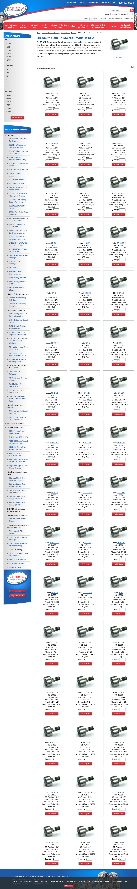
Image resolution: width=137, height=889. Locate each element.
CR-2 (121, 593)
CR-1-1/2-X (87, 393)
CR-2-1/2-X (87, 692)
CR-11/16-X (121, 243)
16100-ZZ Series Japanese (15, 175)
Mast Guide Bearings (16, 563)
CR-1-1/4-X (54, 443)
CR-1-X (121, 343)
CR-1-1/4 (121, 393)
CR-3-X (121, 742)
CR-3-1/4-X (87, 792)
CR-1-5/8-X (54, 543)
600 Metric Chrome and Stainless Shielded (17, 146)
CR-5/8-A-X (121, 193)
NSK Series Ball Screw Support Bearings (17, 418)
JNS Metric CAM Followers (15, 373)
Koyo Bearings (23, 26)
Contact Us (128, 19)
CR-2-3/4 (121, 692)
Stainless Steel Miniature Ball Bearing (18, 140)
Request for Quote (115, 19)
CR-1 (88, 343)
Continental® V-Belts (33, 26)
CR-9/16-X (121, 143)
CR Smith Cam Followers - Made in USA (18, 367)
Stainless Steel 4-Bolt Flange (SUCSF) (17, 504)
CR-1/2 (87, 93)
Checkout (112, 3)
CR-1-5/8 (121, 493)
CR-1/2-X (54, 143)
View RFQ (81, 3)
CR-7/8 (121, 293)
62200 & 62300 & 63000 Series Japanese (18, 189)
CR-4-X (121, 842)
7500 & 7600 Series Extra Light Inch (18, 213)
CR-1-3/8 (54, 493)
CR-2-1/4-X (121, 643)
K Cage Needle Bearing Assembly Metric (17, 361)
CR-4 (88, 842)
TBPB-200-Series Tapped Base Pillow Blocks (18, 442)
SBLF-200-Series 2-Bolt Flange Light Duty (17, 448)
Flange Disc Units (15, 567)
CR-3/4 (54, 293)
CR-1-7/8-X (87, 593)
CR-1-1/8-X (121, 443)
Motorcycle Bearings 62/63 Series (18, 165)
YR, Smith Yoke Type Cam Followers (18, 379)
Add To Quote (52, 114)
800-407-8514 (126, 2)
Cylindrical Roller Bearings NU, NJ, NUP (18, 250)
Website (123, 14)
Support (103, 19)
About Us (94, 19)
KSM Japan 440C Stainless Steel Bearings (18, 159)
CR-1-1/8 (87, 443)
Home (86, 19)
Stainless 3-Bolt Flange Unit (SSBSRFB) (17, 491)
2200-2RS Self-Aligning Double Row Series (17, 201)
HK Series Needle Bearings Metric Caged (17, 354)
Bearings (10, 135)
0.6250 (8, 50)
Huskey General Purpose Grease (18, 520)
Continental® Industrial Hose (125, 26)
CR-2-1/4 (87, 643)
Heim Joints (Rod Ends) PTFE (17, 283)
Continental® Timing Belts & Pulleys (58, 26)
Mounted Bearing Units (15, 427)
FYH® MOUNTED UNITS (18, 437)
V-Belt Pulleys (44, 26)
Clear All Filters (17, 118)
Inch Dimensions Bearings (18, 170)
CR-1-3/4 (87, 543)
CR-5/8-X (54, 243)
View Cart (103, 3)
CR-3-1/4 (54, 792)
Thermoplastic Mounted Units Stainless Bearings (18, 526)
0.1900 (8, 95)
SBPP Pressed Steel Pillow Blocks (16, 432)
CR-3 (88, 742)
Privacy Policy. (70, 881)
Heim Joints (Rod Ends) (17, 278)
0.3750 (8, 102)
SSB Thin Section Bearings (15, 263)
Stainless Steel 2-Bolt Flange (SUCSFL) (17, 485)
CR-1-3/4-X (121, 543)
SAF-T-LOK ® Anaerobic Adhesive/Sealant (16, 510)
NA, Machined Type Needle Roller (16, 385)
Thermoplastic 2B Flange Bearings (18, 538)
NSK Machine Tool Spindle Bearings (18, 412)
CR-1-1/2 (54, 393)
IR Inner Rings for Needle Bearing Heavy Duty (18, 315)
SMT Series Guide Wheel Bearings (18, 257)
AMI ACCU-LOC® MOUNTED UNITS (16, 454)
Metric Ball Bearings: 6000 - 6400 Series (18, 152)
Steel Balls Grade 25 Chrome (16, 289)
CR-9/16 (87, 143)
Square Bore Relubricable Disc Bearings (18, 555)
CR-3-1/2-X (121, 792)
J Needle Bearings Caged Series (18, 321)
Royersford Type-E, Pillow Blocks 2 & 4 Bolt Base (18, 461)
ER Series (13, 268)
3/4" (7, 82)
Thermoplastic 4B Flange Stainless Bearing (18, 545)
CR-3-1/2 (54, 842)
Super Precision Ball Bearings (14, 406)
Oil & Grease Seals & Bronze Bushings (98, 26)
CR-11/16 (87, 243)
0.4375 (8, 105)
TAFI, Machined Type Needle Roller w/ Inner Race (17, 399)
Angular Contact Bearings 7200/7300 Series (18, 219)
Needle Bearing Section (68, 33)
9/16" (7, 73)
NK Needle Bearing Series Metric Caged (18, 348)
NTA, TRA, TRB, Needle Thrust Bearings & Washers (18, 341)
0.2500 (8, 98)
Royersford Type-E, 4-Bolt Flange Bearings (18, 467)
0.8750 (8, 60)
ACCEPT (68, 886)
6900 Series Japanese (17, 183)
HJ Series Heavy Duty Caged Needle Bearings (18, 333)
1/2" (7, 69)
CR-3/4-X (87, 293)
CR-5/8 (87, 193)
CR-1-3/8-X (87, 493)
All (129, 14)
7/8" (7, 86)
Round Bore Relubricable (18, 559)
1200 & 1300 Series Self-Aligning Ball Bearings (18, 195)
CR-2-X (54, 643)
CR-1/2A (54, 93)
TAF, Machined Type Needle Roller (16, 391)
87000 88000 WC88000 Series (17, 207)
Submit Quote (93, 3)
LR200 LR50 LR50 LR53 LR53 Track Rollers (18, 244)
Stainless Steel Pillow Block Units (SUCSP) (17, 479)
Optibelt (72, 26)
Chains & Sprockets (81, 26)
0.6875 (8, 53)
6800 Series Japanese (17, 180)
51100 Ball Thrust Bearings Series (15, 273)
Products (106, 14)
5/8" (7, 76)
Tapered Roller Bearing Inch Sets (17, 299)
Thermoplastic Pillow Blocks (16, 532)
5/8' (7, 79)
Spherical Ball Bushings (15, 423)
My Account (71, 3)
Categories (115, 14)
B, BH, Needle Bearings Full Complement (17, 327)
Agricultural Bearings (15, 550)
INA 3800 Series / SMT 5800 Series (17, 226)
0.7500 (8, 57)
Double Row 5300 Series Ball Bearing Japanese (18, 238)
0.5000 (8, 44)
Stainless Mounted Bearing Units (17, 473)
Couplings (112, 26)
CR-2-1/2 (54, 692)
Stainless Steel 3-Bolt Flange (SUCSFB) (17, 498)
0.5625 (8, 47)
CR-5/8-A (54, 193)
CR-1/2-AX (121, 93)
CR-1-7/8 (54, 593)
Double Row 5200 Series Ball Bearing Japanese (18, 232)
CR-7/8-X (54, 343)
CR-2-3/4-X (54, 742)
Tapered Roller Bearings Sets (18, 294)
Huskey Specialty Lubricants (17, 515)
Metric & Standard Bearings (11, 26)
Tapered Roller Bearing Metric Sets (17, 305)
